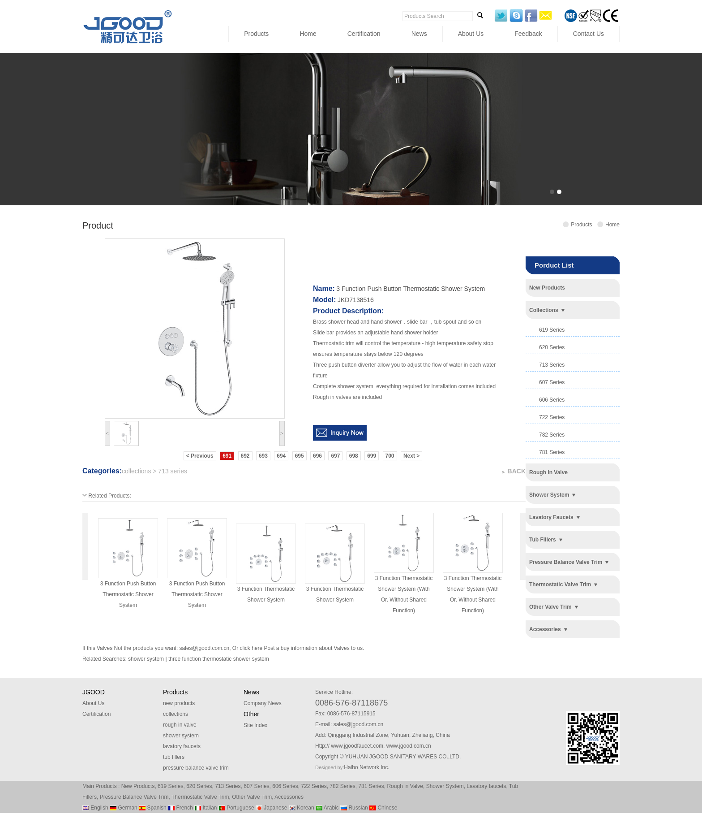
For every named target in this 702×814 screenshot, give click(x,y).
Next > (411, 456)
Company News (263, 703)
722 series (552, 417)
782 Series (342, 786)
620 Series (199, 786)
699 (371, 456)
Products (256, 33)
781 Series (371, 786)
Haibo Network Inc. (366, 767)
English (95, 808)
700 (389, 456)
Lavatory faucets (486, 786)
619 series (552, 330)
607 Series (256, 786)
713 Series (227, 786)
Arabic (327, 808)
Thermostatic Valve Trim (200, 797)
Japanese (271, 808)
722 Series (313, 786)
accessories (545, 629)
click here (251, 648)
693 (263, 456)
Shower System (445, 786)
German (123, 808)
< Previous (200, 456)
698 (353, 456)
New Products (138, 786)
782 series (552, 435)
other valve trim (550, 607)
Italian (205, 808)
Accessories (289, 797)
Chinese (383, 808)
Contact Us (588, 33)
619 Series (170, 786)
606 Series (285, 786)
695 (299, 456)
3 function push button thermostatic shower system (128, 594)
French (180, 808)
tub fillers (542, 540)
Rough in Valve (405, 786)
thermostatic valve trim (560, 584)
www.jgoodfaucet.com (357, 746)
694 (281, 456)
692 (245, 456)
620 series (552, 347)
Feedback (528, 33)
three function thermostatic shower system (218, 659)
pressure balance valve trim (565, 562)
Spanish (153, 808)
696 (317, 456)
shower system (549, 495)
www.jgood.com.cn (408, 746)
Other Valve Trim (252, 797)
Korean (301, 808)
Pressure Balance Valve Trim (134, 797)
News (419, 33)
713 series (552, 365)
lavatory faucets (551, 517)
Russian (354, 808)
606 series (552, 400)
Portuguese (236, 808)
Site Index (255, 725)
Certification (364, 33)
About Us (471, 33)
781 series (552, 452)
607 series (552, 382)
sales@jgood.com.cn (205, 648)
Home (308, 33)
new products (547, 288)
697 (335, 456)
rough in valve (548, 472)
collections (543, 310)
